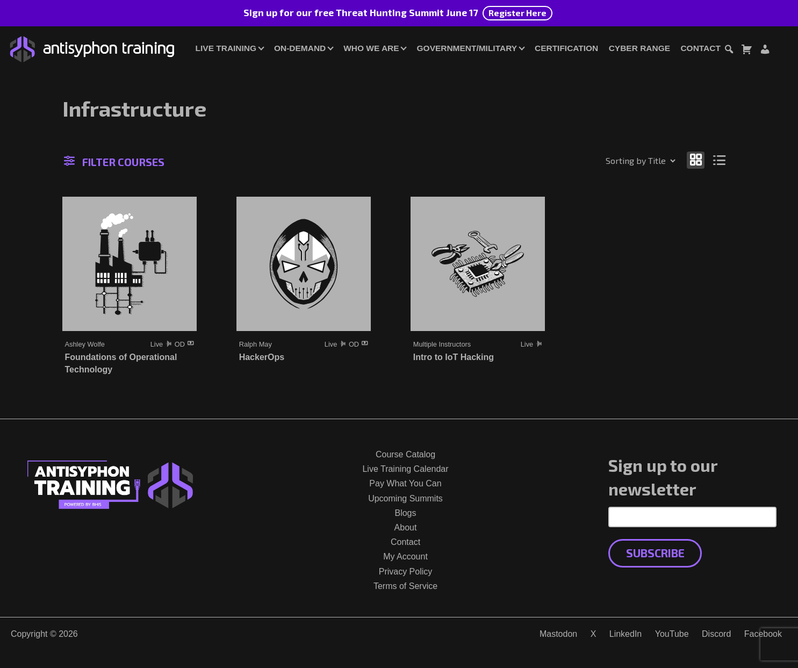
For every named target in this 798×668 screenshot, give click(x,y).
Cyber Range (639, 48)
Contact (700, 48)
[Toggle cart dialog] (746, 50)
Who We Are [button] (371, 48)
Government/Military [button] (467, 48)
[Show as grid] (696, 160)
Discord (716, 633)
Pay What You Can (405, 483)
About (405, 527)
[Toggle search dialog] (728, 50)
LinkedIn (625, 633)
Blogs (405, 513)
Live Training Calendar (405, 468)
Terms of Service (405, 586)
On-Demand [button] (300, 48)
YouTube (672, 633)
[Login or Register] (764, 50)
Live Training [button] (226, 48)
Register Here (517, 13)
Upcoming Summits (405, 498)
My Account (405, 556)
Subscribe (655, 552)
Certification (566, 48)
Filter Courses (114, 161)
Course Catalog (405, 454)
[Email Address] (692, 517)
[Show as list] (719, 160)
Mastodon (558, 633)
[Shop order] (617, 161)
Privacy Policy (406, 571)
